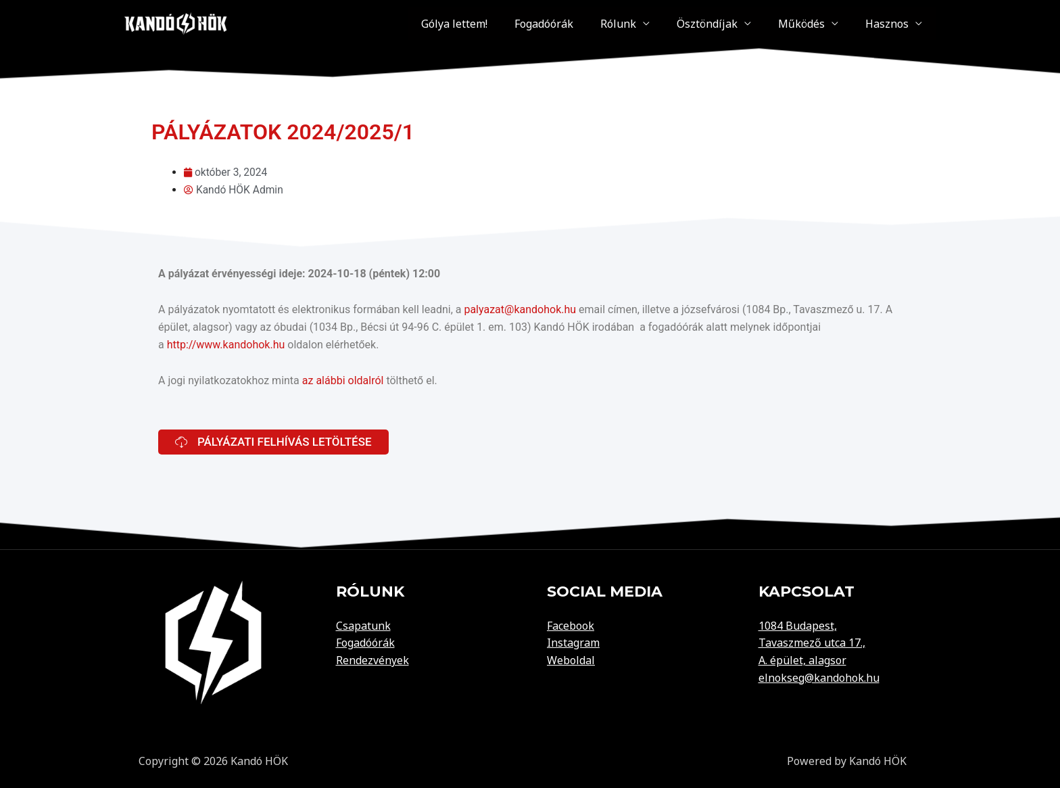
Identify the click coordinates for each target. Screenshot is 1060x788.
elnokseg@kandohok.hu (819, 677)
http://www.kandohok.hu (226, 344)
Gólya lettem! (529, 23)
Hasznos (893, 23)
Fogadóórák (604, 23)
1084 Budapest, (797, 625)
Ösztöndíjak (740, 23)
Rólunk (665, 23)
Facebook (570, 625)
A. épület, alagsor (802, 659)
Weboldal (571, 659)
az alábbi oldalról (343, 380)
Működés (821, 23)
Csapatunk (363, 625)
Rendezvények (372, 659)
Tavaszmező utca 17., (811, 642)
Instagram (573, 642)
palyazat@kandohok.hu (520, 309)
